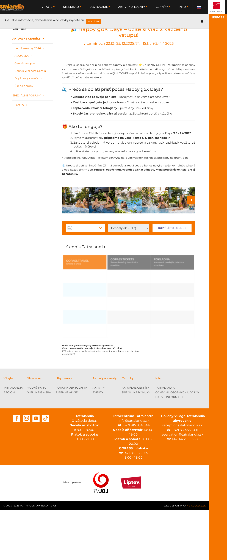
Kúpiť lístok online (172, 279)
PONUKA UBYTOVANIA (71, 437)
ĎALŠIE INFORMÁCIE (169, 447)
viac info (92, 21)
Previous (69, 295)
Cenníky (128, 428)
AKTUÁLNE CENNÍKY (136, 437)
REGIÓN (9, 442)
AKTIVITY (99, 437)
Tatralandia (18, 7)
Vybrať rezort (216, 11)
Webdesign (171, 555)
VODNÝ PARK (36, 437)
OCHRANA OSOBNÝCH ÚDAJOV (177, 442)
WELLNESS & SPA (39, 442)
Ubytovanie (64, 428)
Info (158, 428)
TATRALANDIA (13, 437)
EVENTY (98, 442)
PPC (182, 555)
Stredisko (34, 428)
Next (188, 295)
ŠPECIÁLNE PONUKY (136, 442)
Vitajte (8, 428)
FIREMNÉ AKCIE (67, 442)
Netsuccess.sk (196, 555)
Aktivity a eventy (105, 428)
